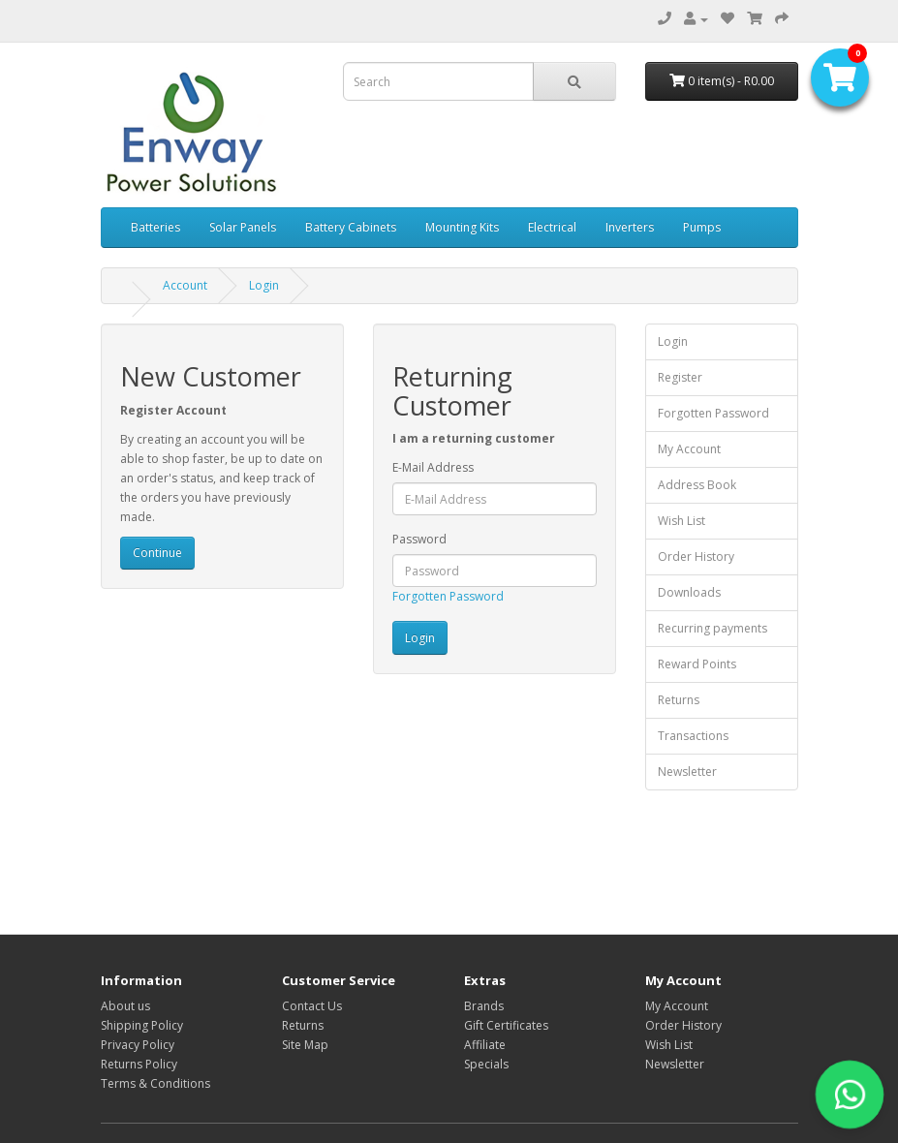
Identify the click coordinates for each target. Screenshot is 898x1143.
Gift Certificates (506, 1025)
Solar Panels (242, 227)
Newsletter (687, 771)
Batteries (155, 227)
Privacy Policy (137, 1044)
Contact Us (312, 1006)
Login (264, 285)
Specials (486, 1064)
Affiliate (485, 1044)
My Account (689, 449)
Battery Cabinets (350, 227)
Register (680, 377)
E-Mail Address (433, 467)
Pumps (702, 227)
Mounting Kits (462, 227)
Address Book (697, 485)
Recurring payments (712, 628)
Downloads (689, 592)
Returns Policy (139, 1064)
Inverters (629, 227)
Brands (484, 1006)
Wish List (681, 520)
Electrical (552, 227)
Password (419, 539)
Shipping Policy (142, 1025)
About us (125, 1006)
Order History (696, 556)
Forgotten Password (448, 596)
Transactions (693, 735)
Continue (157, 552)
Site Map (305, 1044)
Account (185, 285)
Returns (678, 700)
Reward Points (697, 664)
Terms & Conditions (155, 1083)
